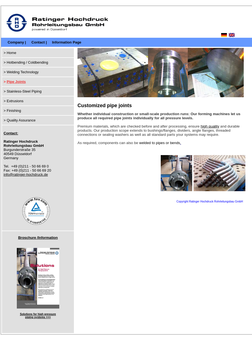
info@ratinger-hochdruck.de (26, 174)
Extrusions (15, 101)
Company (16, 42)
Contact (38, 42)
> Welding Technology (21, 72)
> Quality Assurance (20, 120)
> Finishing (12, 111)
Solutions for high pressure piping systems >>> (38, 316)
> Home (10, 53)
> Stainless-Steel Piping (23, 91)
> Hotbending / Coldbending (26, 62)
